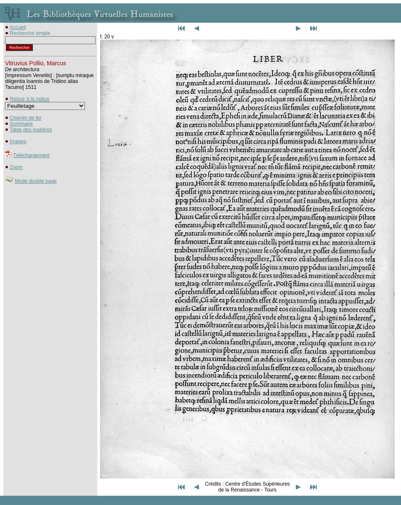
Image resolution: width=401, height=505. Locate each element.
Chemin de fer (25, 118)
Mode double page (35, 181)
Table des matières (31, 130)
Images (18, 141)
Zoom (16, 167)
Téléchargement (31, 155)
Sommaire (21, 124)
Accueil (18, 27)
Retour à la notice (29, 99)
